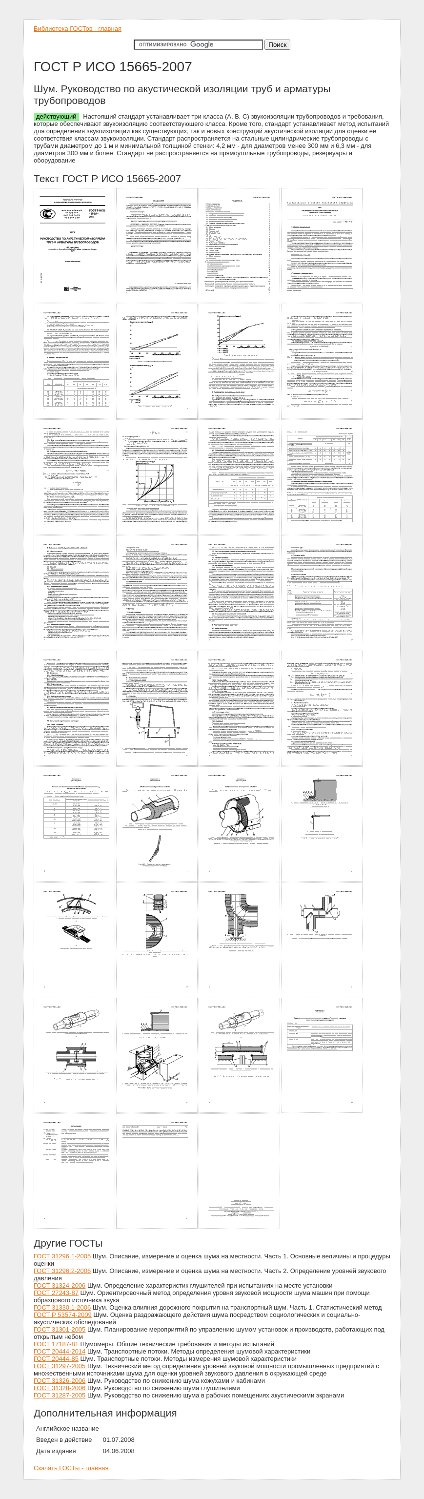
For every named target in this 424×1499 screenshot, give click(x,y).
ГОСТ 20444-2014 (59, 1351)
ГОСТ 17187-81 (56, 1344)
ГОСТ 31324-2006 (59, 1285)
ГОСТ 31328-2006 (59, 1388)
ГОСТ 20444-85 (56, 1358)
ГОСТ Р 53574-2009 (63, 1314)
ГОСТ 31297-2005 (59, 1366)
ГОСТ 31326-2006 (59, 1380)
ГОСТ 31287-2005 (59, 1395)
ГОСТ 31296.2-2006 (62, 1270)
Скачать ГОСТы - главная (71, 1468)
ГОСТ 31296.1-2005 (62, 1256)
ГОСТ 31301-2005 (59, 1329)
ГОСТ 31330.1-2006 (62, 1307)
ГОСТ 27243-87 (56, 1292)
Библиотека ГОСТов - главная (77, 28)
